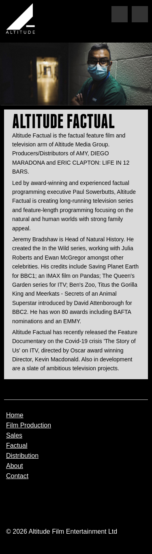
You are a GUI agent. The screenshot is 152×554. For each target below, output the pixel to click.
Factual (16, 445)
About (14, 466)
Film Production (28, 425)
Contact (17, 476)
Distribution (22, 456)
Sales (14, 435)
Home (15, 415)
